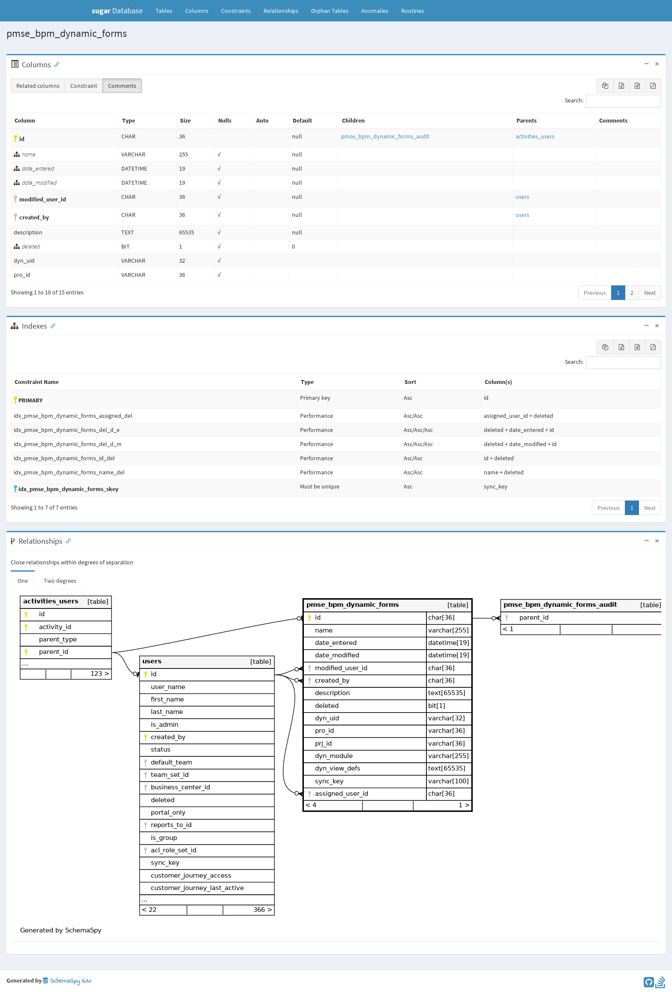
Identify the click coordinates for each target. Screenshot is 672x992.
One (23, 580)
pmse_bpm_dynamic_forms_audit (385, 136)
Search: (613, 101)
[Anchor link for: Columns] (55, 64)
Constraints (236, 11)
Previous (595, 293)
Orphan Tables (329, 11)
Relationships (281, 11)
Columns (196, 11)
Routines (412, 11)
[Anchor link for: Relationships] (66, 540)
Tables (167, 10)
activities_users (535, 136)
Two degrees (60, 580)
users (522, 197)
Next (650, 293)
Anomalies (374, 11)
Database (117, 10)
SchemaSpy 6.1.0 (67, 981)
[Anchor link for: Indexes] (51, 325)
